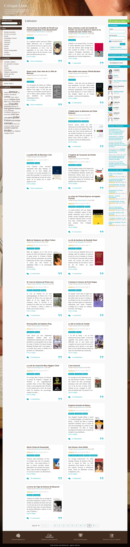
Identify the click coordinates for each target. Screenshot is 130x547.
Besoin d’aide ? (9, 83)
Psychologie (8, 70)
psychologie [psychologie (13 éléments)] (15, 120)
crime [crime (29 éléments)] (7, 96)
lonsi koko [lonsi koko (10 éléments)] (7, 114)
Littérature (7, 42)
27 (85, 525)
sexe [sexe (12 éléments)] (12, 126)
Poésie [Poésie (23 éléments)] (7, 120)
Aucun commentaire (36, 61)
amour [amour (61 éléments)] (13, 92)
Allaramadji (112, 136)
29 (93, 525)
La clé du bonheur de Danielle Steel (82, 240)
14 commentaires (77, 357)
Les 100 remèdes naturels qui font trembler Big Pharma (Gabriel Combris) (118, 144)
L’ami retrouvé (74, 366)
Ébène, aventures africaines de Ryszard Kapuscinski (116, 138)
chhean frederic (82, 200)
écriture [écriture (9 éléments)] (11, 133)
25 (76, 525)
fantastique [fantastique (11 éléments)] (8, 106)
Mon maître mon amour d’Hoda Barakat (84, 71)
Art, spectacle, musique (11, 64)
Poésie (6, 46)
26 (80, 525)
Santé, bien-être (9, 74)
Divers (6, 66)
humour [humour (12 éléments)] (11, 110)
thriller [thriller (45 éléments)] (8, 130)
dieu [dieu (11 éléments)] (5, 101)
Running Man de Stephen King (39, 324)
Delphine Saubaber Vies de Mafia (117, 223)
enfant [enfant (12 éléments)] (17, 101)
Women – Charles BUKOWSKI (114, 196)
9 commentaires (77, 439)
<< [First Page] (43, 525)
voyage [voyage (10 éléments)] (6, 133)
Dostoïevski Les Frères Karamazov (116, 191)
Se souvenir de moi (115, 41)
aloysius (80, 115)
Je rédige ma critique (117, 21)
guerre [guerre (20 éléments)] (11, 108)
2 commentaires (77, 188)
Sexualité (7, 76)
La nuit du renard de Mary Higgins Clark (43, 366)
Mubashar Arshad (40, 284)
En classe (7, 54)
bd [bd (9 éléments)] (18, 92)
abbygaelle (80, 242)
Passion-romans (118, 91)
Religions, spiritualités (11, 72)
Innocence (39, 449)
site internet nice (64, 545)
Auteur (111, 29)
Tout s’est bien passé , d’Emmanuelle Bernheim (116, 207)
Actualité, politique (9, 62)
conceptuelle (81, 449)
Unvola (116, 75)
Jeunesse (7, 40)
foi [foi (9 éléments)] (17, 106)
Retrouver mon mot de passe (118, 49)
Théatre (6, 52)
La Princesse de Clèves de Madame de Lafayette (117, 180)
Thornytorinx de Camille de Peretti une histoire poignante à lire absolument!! (42, 29)
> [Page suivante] (97, 525)
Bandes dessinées (9, 32)
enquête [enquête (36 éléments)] (13, 103)
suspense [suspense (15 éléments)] (14, 128)
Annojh (80, 367)
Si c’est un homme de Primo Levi (40, 282)
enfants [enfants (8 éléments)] (6, 104)
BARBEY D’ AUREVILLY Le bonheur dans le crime (117, 150)
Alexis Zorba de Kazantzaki (38, 447)
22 (63, 525)
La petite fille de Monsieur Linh (39, 155)
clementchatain (40, 31)
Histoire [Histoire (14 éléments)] (17, 108)
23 (68, 525)
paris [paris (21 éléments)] (10, 117)
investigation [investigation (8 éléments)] (7, 112)
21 (59, 525)
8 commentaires (77, 232)
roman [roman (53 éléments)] (8, 123)
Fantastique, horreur (10, 38)
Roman (6, 48)
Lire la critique (31, 56)
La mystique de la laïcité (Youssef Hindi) (116, 133)
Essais (6, 36)
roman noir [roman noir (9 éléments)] (16, 124)
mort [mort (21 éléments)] (13, 114)
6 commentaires (77, 103)
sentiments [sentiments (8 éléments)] (7, 126)
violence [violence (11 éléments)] (17, 131)
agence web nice (75, 545)
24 (72, 525)
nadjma (38, 325)
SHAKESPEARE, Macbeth (117, 185)
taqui (79, 158)
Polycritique (80, 206)
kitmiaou (80, 407)
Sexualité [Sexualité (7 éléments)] (16, 126)
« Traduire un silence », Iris (117, 218)
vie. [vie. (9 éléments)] (13, 131)
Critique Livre (16, 6)
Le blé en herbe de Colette (79, 324)
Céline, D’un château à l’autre (116, 174)
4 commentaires (35, 273)
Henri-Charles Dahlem (120, 81)
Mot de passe (113, 35)
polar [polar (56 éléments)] (16, 117)
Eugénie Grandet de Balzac (79, 405)
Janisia (38, 242)
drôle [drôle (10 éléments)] (13, 101)
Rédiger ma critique (115, 47)
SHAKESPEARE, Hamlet (116, 201)
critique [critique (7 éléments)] (12, 97)
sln (37, 75)
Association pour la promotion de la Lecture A (116, 130)
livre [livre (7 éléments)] (19, 112)
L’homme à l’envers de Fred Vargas (82, 282)
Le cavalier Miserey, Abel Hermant (116, 213)
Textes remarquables (10, 50)
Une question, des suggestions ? (119, 55)
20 (55, 525)
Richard (80, 284)
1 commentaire (76, 63)
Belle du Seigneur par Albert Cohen (41, 240)
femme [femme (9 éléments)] (14, 106)
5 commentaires (35, 315)
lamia (79, 325)
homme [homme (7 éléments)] (6, 110)
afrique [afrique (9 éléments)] (6, 92)
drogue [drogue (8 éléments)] (9, 101)
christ (37, 157)
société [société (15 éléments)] (7, 128)
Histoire (6, 68)
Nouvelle (7, 44)
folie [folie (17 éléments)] (6, 108)
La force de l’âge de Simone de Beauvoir (43, 487)
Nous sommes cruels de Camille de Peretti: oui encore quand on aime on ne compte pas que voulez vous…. (84, 30)
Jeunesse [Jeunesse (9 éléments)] (14, 112)
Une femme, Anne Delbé (78, 447)
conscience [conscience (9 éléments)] (12, 94)
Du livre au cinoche (10, 34)
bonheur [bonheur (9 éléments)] (6, 94)
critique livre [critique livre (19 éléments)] (14, 99)
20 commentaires (36, 478)
